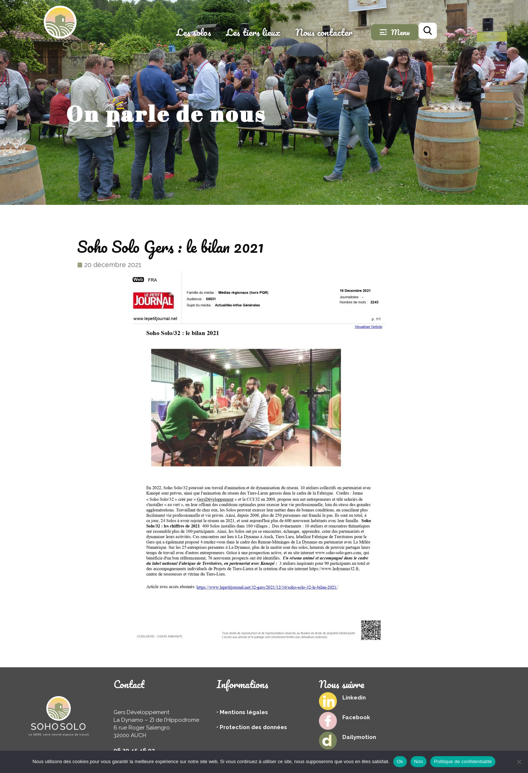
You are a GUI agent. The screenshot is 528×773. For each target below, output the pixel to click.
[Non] (519, 761)
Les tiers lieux (301, 32)
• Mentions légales (242, 712)
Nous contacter (371, 32)
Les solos (241, 32)
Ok (400, 761)
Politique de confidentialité (463, 761)
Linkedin (354, 697)
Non (418, 761)
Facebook (356, 717)
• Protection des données (251, 727)
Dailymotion (359, 737)
